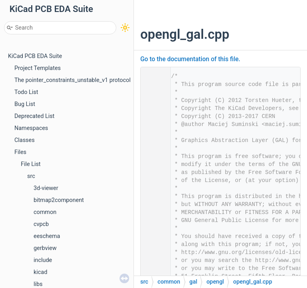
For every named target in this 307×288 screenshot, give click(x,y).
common (45, 212)
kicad (40, 272)
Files (20, 152)
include (43, 260)
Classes (24, 140)
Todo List (26, 92)
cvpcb (41, 224)
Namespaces (31, 128)
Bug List (24, 104)
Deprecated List (34, 116)
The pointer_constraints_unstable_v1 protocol (72, 80)
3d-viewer (46, 188)
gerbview (45, 248)
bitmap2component (59, 200)
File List (31, 164)
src (31, 176)
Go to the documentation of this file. (190, 59)
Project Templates (37, 68)
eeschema (47, 236)
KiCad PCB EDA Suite (35, 56)
